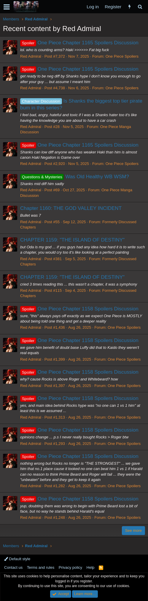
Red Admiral (30, 56)
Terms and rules (40, 567)
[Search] (140, 6)
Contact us (13, 567)
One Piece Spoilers (122, 56)
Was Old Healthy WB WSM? (74, 176)
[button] (6, 7)
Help (91, 567)
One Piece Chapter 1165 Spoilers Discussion (79, 43)
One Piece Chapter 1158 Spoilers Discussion (79, 309)
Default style (17, 559)
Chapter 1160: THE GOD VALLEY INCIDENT (71, 208)
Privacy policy (70, 567)
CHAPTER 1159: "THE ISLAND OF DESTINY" (72, 240)
